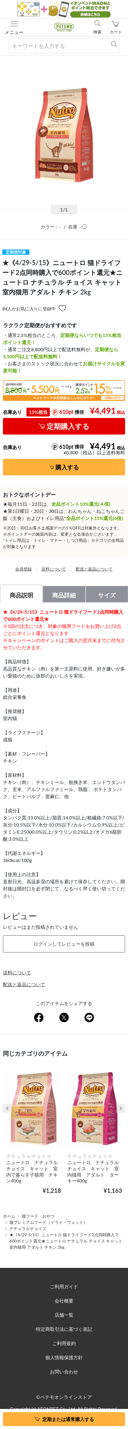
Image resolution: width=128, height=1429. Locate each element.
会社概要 (64, 1300)
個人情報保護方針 (64, 1357)
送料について (53, 568)
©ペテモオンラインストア (64, 1397)
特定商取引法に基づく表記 (64, 1329)
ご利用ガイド (64, 1286)
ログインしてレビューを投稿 (64, 944)
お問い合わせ (64, 1371)
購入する (67, 467)
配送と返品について (94, 568)
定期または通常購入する (68, 1419)
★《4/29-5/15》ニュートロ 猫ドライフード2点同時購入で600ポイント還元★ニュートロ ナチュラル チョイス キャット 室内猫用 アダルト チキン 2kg (65, 1241)
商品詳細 (64, 595)
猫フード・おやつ (38, 1216)
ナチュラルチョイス (27, 1228)
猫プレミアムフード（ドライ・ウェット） (48, 1222)
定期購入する (68, 426)
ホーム (9, 1216)
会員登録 (23, 568)
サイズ (107, 595)
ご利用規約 (64, 1343)
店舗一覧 (64, 1315)
